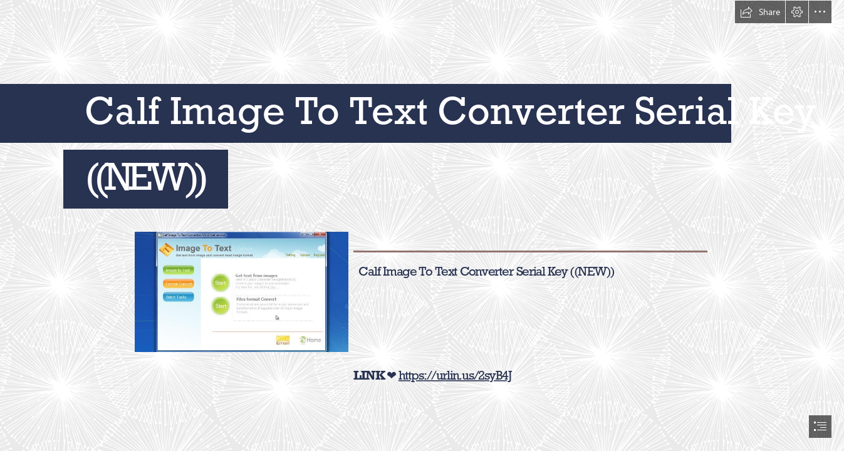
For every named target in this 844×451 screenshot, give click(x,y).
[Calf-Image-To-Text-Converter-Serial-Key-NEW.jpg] (241, 291)
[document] (422, 225)
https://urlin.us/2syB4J (455, 375)
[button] (760, 12)
